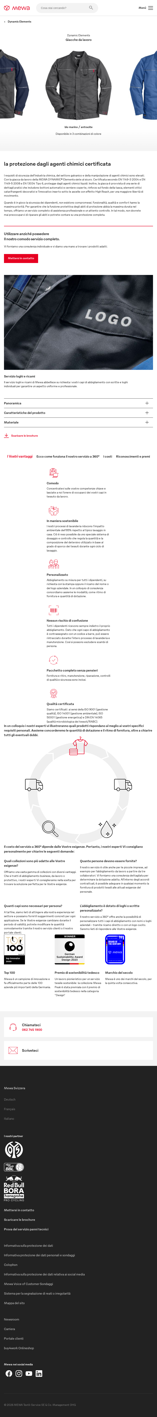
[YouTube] (29, 1374)
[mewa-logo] (17, 8)
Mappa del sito (14, 1303)
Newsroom (11, 1319)
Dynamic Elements (17, 21)
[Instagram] (19, 1374)
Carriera (9, 1329)
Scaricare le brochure (20, 435)
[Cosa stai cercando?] (67, 8)
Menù (146, 8)
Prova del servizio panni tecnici (26, 1229)
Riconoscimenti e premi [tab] (133, 456)
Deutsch (9, 1099)
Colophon (10, 1265)
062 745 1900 (32, 1030)
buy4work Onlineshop (19, 1348)
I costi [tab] (107, 456)
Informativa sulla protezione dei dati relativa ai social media (44, 1274)
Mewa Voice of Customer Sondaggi (28, 1284)
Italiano (9, 1119)
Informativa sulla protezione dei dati (28, 1246)
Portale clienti (14, 1338)
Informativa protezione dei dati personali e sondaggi (39, 1255)
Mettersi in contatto (21, 258)
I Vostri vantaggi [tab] (20, 456)
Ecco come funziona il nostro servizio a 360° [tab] (68, 456)
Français (9, 1109)
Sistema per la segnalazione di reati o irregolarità (37, 1293)
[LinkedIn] (39, 1374)
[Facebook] (9, 1374)
